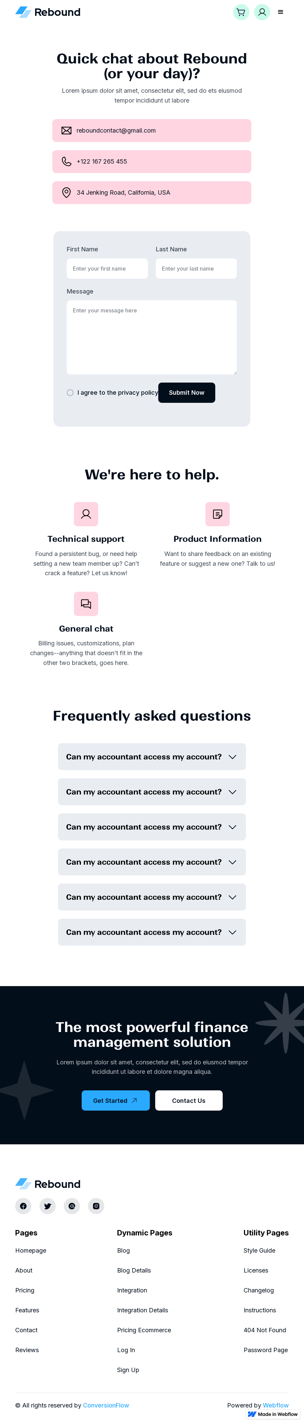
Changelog (259, 1290)
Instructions (260, 1310)
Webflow (276, 1405)
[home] (48, 12)
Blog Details (134, 1270)
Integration (132, 1290)
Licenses (256, 1270)
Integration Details (142, 1310)
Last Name (171, 249)
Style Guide (259, 1250)
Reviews (27, 1350)
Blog (123, 1250)
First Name (82, 249)
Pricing (24, 1290)
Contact (26, 1330)
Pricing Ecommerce (144, 1330)
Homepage (30, 1250)
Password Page (266, 1350)
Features (27, 1310)
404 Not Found (265, 1330)
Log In (126, 1350)
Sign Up (128, 1369)
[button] (241, 12)
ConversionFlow (106, 1405)
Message (80, 291)
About (23, 1270)
